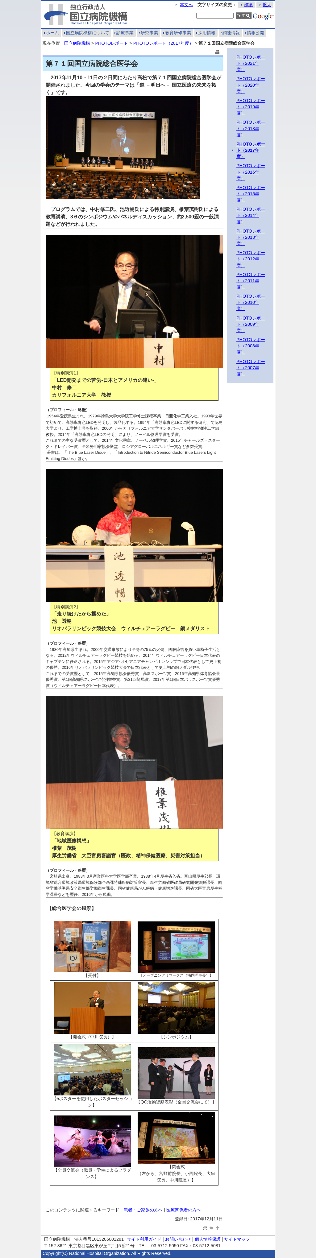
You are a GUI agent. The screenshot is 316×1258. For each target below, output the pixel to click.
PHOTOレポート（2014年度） (250, 215)
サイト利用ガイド (144, 1239)
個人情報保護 (208, 1239)
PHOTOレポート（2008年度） (250, 345)
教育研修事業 (178, 32)
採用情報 (206, 32)
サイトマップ (237, 1239)
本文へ (186, 4)
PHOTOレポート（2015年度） (250, 193)
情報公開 (255, 32)
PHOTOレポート (111, 43)
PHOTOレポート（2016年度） (250, 171)
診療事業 (125, 32)
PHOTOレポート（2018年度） (250, 128)
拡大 (267, 4)
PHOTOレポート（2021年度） (250, 63)
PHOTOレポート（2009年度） (250, 324)
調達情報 (231, 32)
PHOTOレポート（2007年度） (250, 367)
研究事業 (149, 32)
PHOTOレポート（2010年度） (250, 302)
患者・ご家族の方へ (143, 1209)
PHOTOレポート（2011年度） (250, 280)
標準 (248, 4)
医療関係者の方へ (183, 1209)
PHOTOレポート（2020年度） (250, 84)
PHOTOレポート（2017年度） (163, 43)
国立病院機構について (87, 32)
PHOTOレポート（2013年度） (250, 237)
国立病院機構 (77, 43)
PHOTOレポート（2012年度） (250, 258)
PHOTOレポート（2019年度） (250, 106)
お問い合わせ (178, 1239)
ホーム (52, 32)
